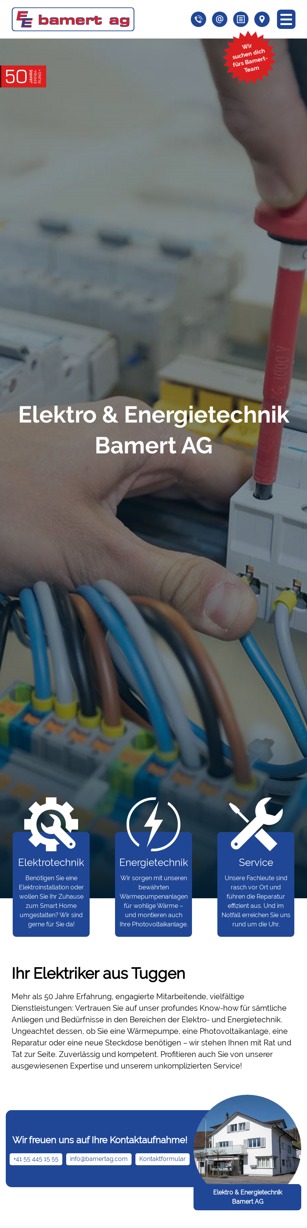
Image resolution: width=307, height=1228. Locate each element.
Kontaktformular (162, 1159)
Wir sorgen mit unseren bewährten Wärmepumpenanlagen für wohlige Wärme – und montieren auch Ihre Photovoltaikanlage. (153, 880)
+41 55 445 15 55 (35, 1159)
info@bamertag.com (99, 1159)
